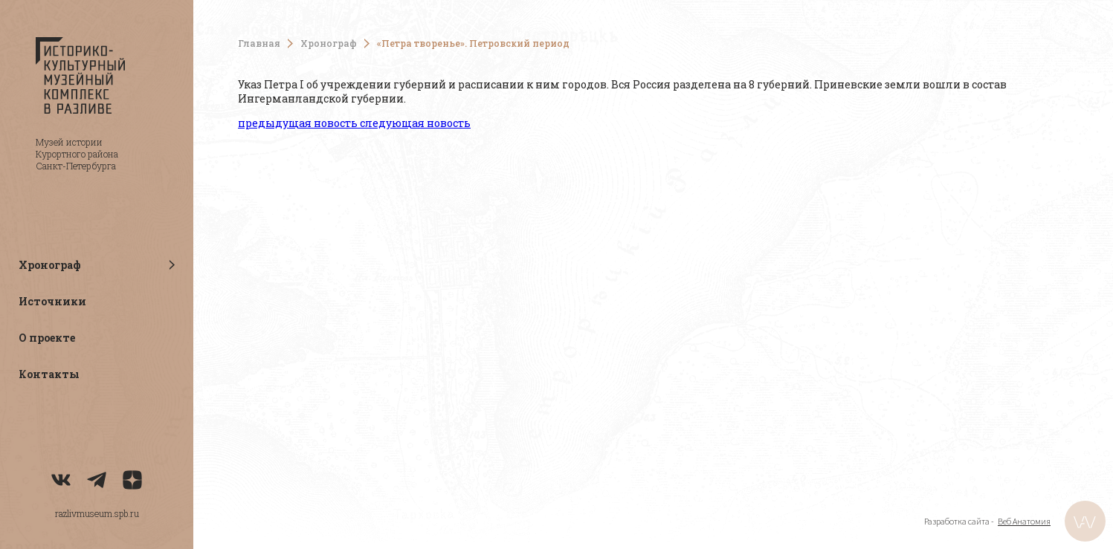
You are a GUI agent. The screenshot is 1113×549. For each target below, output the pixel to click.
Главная (259, 43)
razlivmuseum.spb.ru (97, 513)
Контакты (49, 374)
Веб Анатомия (1024, 521)
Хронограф (328, 43)
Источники (52, 301)
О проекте (47, 338)
